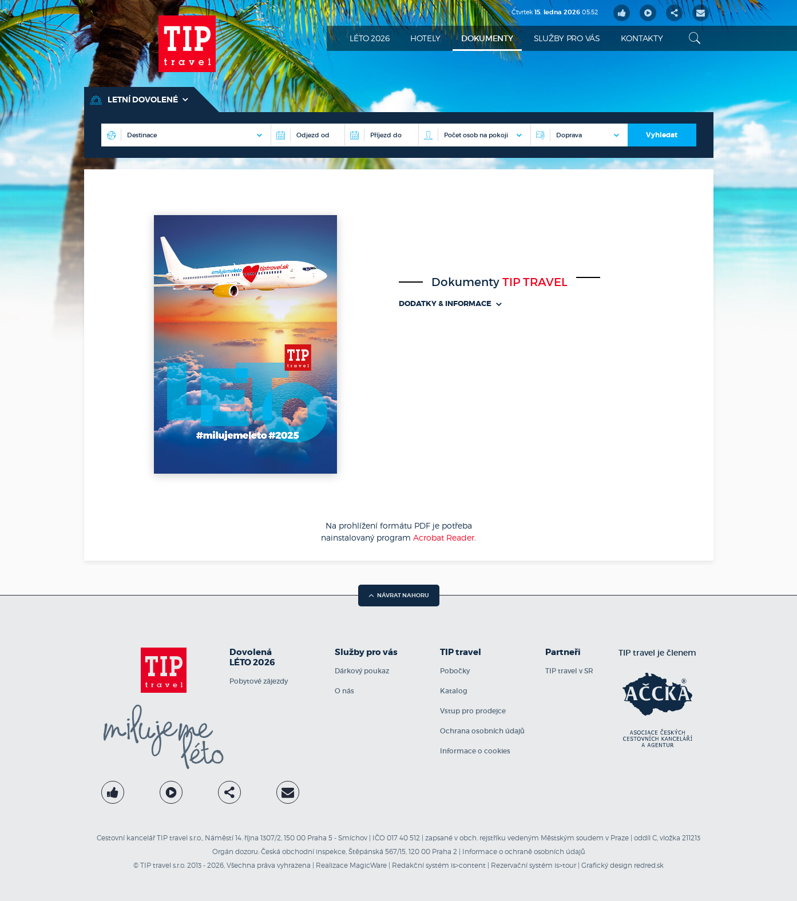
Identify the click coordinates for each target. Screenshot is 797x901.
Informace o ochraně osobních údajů (523, 851)
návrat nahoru (398, 595)
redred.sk (649, 865)
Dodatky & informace (450, 303)
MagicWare (368, 865)
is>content (468, 865)
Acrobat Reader (443, 537)
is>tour (565, 865)
